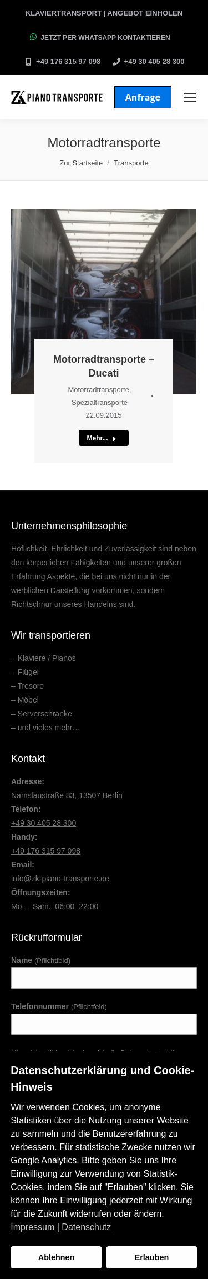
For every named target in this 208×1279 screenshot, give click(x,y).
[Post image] (103, 301)
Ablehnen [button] (56, 1257)
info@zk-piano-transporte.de (60, 878)
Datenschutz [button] (86, 1227)
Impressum (32, 1227)
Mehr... (101, 438)
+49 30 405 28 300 (154, 61)
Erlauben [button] (152, 1257)
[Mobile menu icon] (189, 97)
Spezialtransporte (100, 402)
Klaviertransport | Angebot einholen (104, 13)
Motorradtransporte (98, 389)
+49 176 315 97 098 (68, 61)
